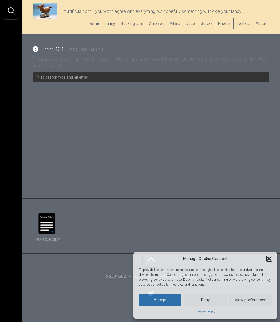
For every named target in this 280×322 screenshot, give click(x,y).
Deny (205, 299)
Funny (110, 23)
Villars (175, 23)
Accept (160, 299)
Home (94, 23)
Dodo (190, 23)
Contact (243, 23)
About (261, 23)
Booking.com (132, 23)
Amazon (156, 23)
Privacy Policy (205, 312)
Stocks (206, 23)
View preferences (250, 299)
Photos (224, 23)
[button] (269, 258)
